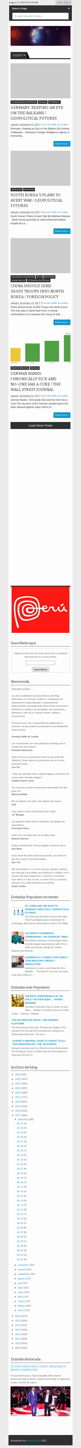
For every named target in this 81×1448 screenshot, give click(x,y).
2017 (18, 1115)
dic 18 (20, 1182)
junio (20, 1287)
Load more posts (40, 425)
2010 (18, 1343)
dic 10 (20, 1218)
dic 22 (20, 1164)
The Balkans (54, 102)
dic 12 (20, 1209)
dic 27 (20, 1141)
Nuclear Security (18, 280)
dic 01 (20, 1259)
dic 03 (20, 1250)
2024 (18, 1083)
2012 (18, 1334)
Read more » (62, 143)
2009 (18, 1348)
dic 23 (20, 1159)
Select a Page (19, 8)
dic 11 (20, 1214)
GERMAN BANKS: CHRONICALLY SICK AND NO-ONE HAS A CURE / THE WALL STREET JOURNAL (36, 381)
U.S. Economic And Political (38, 280)
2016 (18, 1316)
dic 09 (20, 1223)
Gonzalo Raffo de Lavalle (55, 124)
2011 (18, 1339)
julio (20, 1283)
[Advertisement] (40, 474)
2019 (18, 1106)
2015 (18, 1320)
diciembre (23, 1119)
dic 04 (20, 1246)
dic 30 (20, 1128)
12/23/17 (18, 55)
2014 (18, 1325)
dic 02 (20, 1255)
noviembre (23, 1265)
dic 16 (20, 1191)
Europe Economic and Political (24, 102)
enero (21, 1310)
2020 (18, 1101)
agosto (21, 1278)
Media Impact (33, 1440)
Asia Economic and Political (23, 277)
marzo (21, 1301)
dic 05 (20, 1241)
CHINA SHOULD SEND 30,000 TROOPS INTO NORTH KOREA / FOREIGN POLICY (37, 291)
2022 (18, 1092)
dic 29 (20, 1132)
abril (20, 1296)
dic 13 (20, 1205)
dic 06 (20, 1236)
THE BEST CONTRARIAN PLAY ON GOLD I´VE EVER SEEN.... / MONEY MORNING (44, 999)
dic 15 (20, 1196)
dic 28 (20, 1137)
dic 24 (20, 1155)
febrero (22, 1306)
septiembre (24, 1274)
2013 (18, 1329)
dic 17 (20, 1187)
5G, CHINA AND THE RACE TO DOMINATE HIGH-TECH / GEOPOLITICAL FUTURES (47, 909)
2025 (18, 1079)
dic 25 (20, 1150)
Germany (42, 102)
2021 (18, 1097)
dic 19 (20, 1177)
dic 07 (20, 1232)
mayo (21, 1292)
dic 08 (20, 1227)
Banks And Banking (20, 368)
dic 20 (20, 1173)
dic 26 (20, 1146)
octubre (22, 1269)
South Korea (29, 189)
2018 (18, 1111)
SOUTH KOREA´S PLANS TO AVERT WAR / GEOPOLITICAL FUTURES (37, 200)
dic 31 (20, 1123)
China (39, 277)
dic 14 (20, 1200)
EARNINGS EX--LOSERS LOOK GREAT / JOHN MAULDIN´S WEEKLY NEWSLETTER (46, 960)
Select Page (63, 2)
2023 (18, 1088)
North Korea (16, 189)
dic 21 (20, 1168)
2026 (18, 1074)
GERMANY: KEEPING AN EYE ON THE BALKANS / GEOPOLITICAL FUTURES (37, 113)
